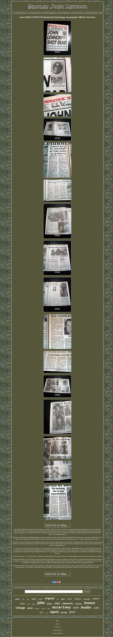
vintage (20, 607)
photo (30, 608)
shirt (41, 612)
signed (54, 612)
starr (23, 599)
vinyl (57, 603)
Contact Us (57, 627)
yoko (96, 607)
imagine (77, 599)
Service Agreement (57, 633)
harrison (78, 604)
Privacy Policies (57, 630)
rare (76, 607)
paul (72, 612)
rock (57, 599)
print (46, 613)
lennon (89, 603)
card (28, 604)
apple (33, 604)
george (64, 612)
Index (57, 621)
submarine (67, 603)
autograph (86, 599)
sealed (40, 599)
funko (49, 603)
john (41, 602)
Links (57, 624)
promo (37, 608)
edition (17, 599)
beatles (86, 607)
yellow (96, 598)
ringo (22, 603)
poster (69, 599)
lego (48, 608)
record (43, 608)
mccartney (61, 607)
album (28, 599)
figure (63, 599)
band (34, 599)
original (49, 598)
